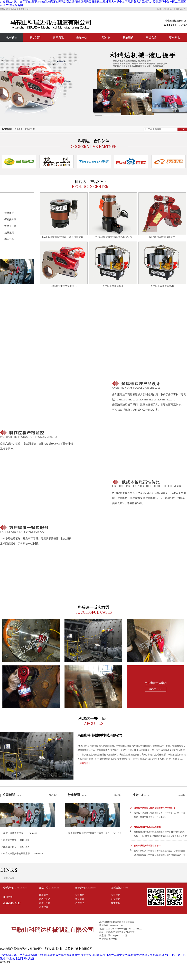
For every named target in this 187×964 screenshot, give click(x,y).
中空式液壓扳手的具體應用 (16, 853)
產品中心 (81, 37)
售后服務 (128, 37)
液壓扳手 (9, 213)
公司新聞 (12, 795)
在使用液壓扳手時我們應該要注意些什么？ (89, 833)
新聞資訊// (116, 887)
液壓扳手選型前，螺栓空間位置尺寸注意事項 (154, 808)
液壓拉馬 (9, 232)
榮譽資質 (79, 899)
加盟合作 (151, 37)
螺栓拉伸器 (10, 219)
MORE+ (53, 795)
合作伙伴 (79, 903)
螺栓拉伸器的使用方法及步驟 (147, 827)
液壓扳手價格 (9, 846)
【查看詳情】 (84, 763)
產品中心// (44, 887)
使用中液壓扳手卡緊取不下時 (147, 845)
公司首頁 (11, 37)
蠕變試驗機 (9, 878)
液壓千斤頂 (10, 226)
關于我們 (161, 9)
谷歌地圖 (103, 939)
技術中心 (141, 795)
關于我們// (80, 887)
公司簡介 (79, 895)
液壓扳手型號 (9, 840)
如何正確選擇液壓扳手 (14, 833)
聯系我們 (181, 9)
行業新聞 (77, 795)
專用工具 (9, 239)
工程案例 (104, 37)
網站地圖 (171, 9)
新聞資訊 (58, 37)
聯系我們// (8, 887)
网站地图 (29, 958)
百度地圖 (113, 939)
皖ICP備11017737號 (117, 935)
